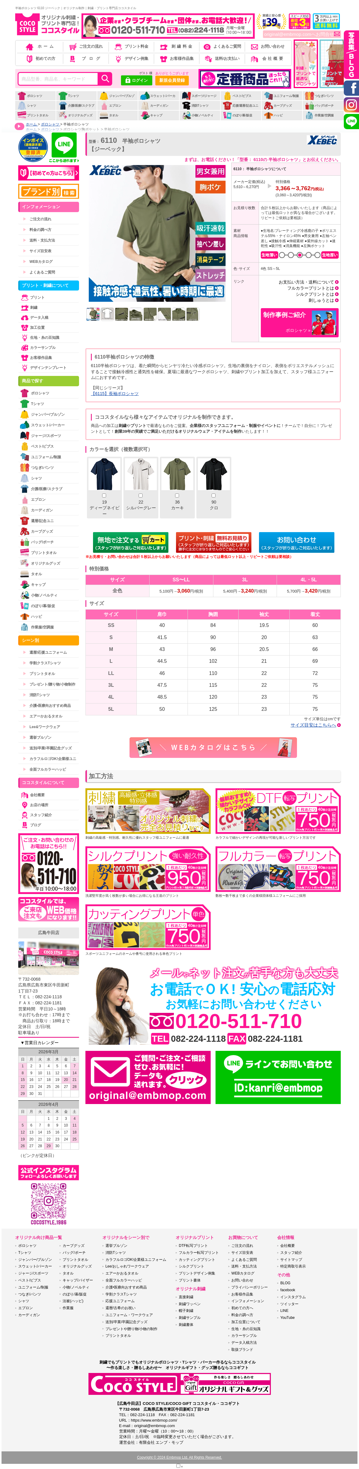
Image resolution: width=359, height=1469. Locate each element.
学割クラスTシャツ (42, 663)
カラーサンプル (38, 347)
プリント (32, 297)
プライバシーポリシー (249, 1287)
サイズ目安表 (37, 251)
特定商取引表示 (293, 1266)
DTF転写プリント (193, 1246)
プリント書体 (190, 1280)
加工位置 (32, 327)
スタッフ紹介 (36, 815)
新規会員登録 (172, 80)
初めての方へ (242, 1308)
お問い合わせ (267, 46)
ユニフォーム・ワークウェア (129, 1315)
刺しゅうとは (321, 300)
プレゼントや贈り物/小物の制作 (131, 1329)
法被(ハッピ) (73, 1301)
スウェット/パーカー (157, 99)
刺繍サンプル (190, 1318)
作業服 (68, 1308)
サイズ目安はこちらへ (313, 725)
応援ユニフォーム (120, 1301)
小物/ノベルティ (197, 115)
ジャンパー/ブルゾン (116, 99)
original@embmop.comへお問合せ (302, 34)
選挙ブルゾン (37, 737)
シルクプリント (191, 1266)
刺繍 (28, 307)
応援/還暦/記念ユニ (241, 105)
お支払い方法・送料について (306, 282)
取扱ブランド (242, 1349)
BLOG (285, 1283)
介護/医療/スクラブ (76, 105)
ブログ (85, 58)
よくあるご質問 (221, 46)
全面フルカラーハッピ (44, 769)
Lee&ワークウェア (41, 726)
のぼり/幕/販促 (238, 115)
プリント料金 (130, 46)
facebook (287, 1290)
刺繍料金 (176, 46)
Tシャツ (68, 95)
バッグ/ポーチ (319, 105)
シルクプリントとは (315, 294)
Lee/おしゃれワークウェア (127, 1266)
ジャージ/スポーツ (40, 435)
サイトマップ (291, 1259)
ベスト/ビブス (237, 95)
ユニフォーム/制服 (281, 95)
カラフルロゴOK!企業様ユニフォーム (136, 1259)
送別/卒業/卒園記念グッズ (47, 748)
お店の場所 (34, 805)
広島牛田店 (48, 932)
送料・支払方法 (39, 240)
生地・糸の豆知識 (39, 337)
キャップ (151, 115)
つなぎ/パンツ (319, 95)
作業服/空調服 (319, 115)
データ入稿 (34, 317)
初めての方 (40, 58)
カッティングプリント (197, 1259)
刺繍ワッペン (190, 1304)
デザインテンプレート (43, 367)
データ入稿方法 (244, 1342)
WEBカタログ (38, 261)
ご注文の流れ (85, 46)
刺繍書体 (186, 1325)
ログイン (137, 80)
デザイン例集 (130, 58)
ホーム (40, 46)
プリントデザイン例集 (197, 1273)
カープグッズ (278, 105)
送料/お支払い (222, 58)
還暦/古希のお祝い (120, 1308)
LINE (284, 1311)
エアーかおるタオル (42, 716)
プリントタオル (32, 115)
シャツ (26, 105)
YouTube (287, 1318)
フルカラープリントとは (310, 288)
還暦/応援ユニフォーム (45, 652)
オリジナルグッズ (75, 115)
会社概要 (267, 58)
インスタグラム (293, 1297)
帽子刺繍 (186, 1311)
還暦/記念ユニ (37, 520)
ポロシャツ (29, 95)
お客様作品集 (176, 58)
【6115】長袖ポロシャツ (115, 393)
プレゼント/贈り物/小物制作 (49, 684)
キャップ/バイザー (78, 1280)
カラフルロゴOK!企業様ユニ (49, 758)
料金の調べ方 (37, 229)
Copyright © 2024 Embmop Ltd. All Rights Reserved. (179, 1457)
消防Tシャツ (195, 105)
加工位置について (246, 1322)
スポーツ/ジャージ (199, 95)
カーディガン (154, 105)
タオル (108, 115)
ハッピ (273, 115)
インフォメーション (247, 1301)
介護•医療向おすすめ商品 (47, 705)
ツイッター (289, 1304)
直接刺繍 (186, 1297)
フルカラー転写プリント (199, 1253)
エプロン (110, 105)
